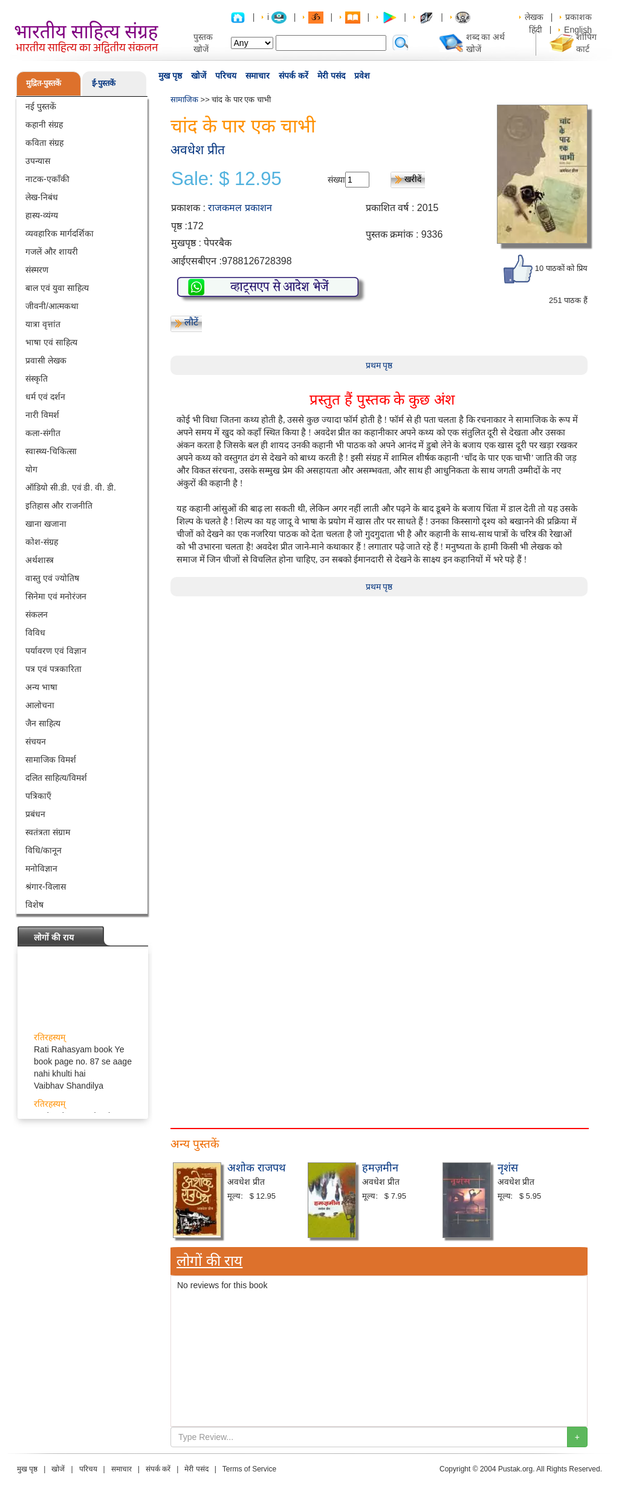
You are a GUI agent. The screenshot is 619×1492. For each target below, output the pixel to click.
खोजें (198, 75)
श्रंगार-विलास (45, 886)
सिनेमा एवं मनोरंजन (55, 596)
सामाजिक (184, 99)
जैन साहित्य (42, 723)
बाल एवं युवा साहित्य (57, 288)
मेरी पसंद (331, 75)
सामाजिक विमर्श (50, 759)
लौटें (191, 322)
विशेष (34, 905)
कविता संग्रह (44, 143)
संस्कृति (36, 378)
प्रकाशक (578, 17)
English (578, 29)
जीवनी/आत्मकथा (52, 306)
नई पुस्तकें (40, 106)
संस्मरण (36, 270)
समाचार (257, 75)
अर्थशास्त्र (39, 560)
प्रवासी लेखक (45, 360)
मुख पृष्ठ (170, 75)
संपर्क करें (293, 75)
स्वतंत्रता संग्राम (47, 832)
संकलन (36, 614)
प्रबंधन (35, 814)
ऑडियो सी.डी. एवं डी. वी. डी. (70, 487)
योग (31, 469)
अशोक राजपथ (256, 1168)
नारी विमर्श (42, 415)
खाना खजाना (45, 524)
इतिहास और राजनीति (58, 505)
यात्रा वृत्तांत (42, 324)
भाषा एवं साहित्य (51, 342)
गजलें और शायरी (51, 251)
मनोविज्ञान (41, 868)
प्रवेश (362, 75)
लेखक (534, 17)
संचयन (35, 741)
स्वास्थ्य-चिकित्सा (51, 451)
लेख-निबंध (41, 197)
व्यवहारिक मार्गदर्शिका (59, 233)
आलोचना (39, 705)
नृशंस (507, 1168)
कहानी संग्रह (44, 124)
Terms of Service (249, 1469)
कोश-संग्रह (41, 542)
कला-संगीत (42, 433)
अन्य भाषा (41, 687)
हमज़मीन (380, 1168)
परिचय (225, 75)
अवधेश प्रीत (197, 150)
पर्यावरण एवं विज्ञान (55, 651)
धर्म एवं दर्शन (45, 397)
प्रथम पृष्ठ (379, 365)
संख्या (336, 179)
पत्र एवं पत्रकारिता (53, 669)
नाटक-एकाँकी (47, 179)
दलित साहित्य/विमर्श (56, 778)
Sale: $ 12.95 (226, 179)
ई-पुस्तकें (103, 83)
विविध (35, 632)
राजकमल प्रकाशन (239, 208)
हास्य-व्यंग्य (41, 215)
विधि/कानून (43, 850)
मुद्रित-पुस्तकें (43, 83)
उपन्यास (37, 161)
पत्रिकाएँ (38, 796)
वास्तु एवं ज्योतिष (52, 578)
